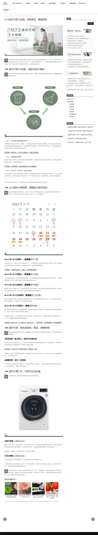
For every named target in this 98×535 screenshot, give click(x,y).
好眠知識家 (53, 3)
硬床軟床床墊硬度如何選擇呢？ (76, 45)
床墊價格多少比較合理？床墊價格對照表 (78, 38)
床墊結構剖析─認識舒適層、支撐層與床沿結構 (80, 59)
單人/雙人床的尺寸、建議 (74, 47)
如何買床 (71, 104)
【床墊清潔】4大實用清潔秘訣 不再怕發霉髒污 (49, 322)
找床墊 (28, 3)
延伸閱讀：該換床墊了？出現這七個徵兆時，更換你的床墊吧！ (21, 152)
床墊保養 (71, 109)
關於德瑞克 (73, 3)
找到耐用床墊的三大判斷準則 (75, 40)
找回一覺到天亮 (17, 3)
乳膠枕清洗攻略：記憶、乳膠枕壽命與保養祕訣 (80, 134)
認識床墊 (71, 106)
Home (5, 16)
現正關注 (17, 16)
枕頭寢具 (71, 111)
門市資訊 (63, 3)
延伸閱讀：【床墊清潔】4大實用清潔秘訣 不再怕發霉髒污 (20, 166)
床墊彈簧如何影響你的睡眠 (75, 64)
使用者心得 (82, 3)
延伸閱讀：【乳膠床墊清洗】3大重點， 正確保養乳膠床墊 (20, 269)
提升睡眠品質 (72, 114)
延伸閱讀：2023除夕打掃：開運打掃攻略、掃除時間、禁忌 (20, 349)
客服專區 (6, 10)
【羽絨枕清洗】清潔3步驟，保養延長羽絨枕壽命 (80, 131)
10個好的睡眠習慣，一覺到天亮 (76, 81)
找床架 (36, 3)
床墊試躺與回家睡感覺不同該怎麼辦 (77, 43)
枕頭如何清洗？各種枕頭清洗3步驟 (77, 138)
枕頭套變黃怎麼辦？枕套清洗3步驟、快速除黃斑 (80, 127)
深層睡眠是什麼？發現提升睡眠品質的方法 (79, 78)
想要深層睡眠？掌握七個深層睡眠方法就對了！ (80, 83)
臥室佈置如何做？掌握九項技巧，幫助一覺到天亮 (80, 89)
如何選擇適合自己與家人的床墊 (76, 36)
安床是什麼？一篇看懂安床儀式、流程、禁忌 (79, 142)
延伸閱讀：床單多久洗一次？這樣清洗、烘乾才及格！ (19, 322)
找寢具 (43, 3)
